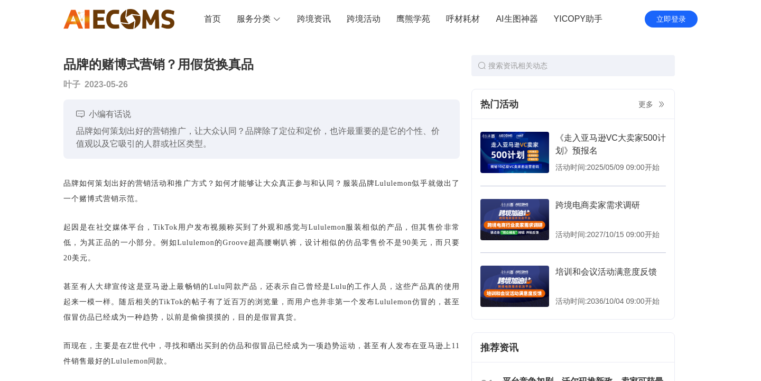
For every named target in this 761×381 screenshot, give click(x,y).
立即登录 (671, 19)
